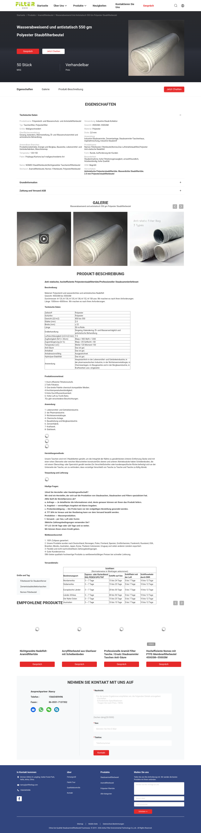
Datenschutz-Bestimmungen (113, 824)
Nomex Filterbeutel (28, 592)
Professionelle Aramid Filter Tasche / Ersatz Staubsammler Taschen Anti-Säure (121, 654)
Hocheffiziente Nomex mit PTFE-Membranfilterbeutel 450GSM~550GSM (161, 654)
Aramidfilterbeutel (45, 15)
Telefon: (98, 737)
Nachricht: (99, 690)
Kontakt (101, 752)
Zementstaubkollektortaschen (33, 586)
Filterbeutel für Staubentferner (33, 581)
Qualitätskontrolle (73, 788)
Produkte (32, 15)
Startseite (21, 15)
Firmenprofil (71, 777)
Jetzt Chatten (53, 51)
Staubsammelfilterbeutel (109, 777)
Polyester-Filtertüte (107, 788)
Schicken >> (143, 811)
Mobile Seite (93, 824)
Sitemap (80, 824)
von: (97, 723)
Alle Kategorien (106, 794)
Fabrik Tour (71, 782)
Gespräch (28, 51)
